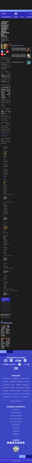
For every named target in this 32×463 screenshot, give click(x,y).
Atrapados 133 (25, 384)
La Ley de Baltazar (24, 396)
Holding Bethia (16, 427)
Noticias (22, 17)
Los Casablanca (5, 390)
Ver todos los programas (16, 401)
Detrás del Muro (15, 378)
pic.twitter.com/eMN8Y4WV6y (11, 290)
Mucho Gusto (20, 381)
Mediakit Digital (16, 434)
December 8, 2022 (5, 199)
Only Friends (18, 384)
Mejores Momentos (7, 17)
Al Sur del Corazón (17, 393)
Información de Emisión (16, 412)
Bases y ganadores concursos (16, 418)
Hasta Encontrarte (5, 316)
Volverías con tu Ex (7, 378)
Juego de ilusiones (26, 390)
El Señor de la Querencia (7, 393)
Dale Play (12, 384)
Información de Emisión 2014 (16, 415)
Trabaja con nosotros (16, 424)
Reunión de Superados (24, 378)
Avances (16, 17)
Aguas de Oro (5, 381)
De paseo (12, 387)
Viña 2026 (27, 387)
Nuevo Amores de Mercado (15, 390)
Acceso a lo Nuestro (20, 387)
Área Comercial (16, 431)
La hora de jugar (6, 387)
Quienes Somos (16, 409)
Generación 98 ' (7, 396)
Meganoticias (6, 384)
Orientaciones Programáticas (16, 421)
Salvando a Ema (4, 10)
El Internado (27, 381)
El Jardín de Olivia (21, 10)
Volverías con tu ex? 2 (12, 10)
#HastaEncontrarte (8, 194)
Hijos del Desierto (15, 396)
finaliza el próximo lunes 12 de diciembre (5, 134)
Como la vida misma (26, 393)
